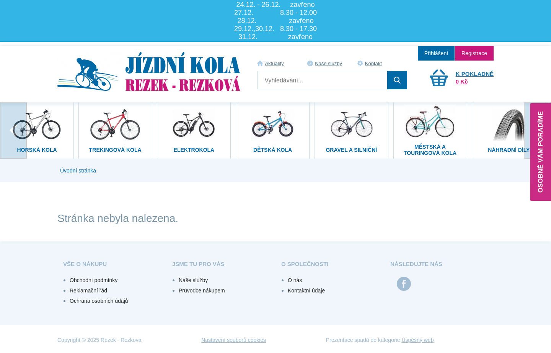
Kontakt (373, 63)
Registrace (474, 53)
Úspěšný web (417, 340)
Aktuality (274, 63)
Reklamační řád (88, 290)
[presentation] (13, 130)
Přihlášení (436, 53)
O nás (295, 280)
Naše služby (328, 63)
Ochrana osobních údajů (99, 301)
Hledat (397, 80)
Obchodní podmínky (93, 280)
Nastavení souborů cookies (233, 340)
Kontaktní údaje (306, 290)
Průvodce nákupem (202, 290)
